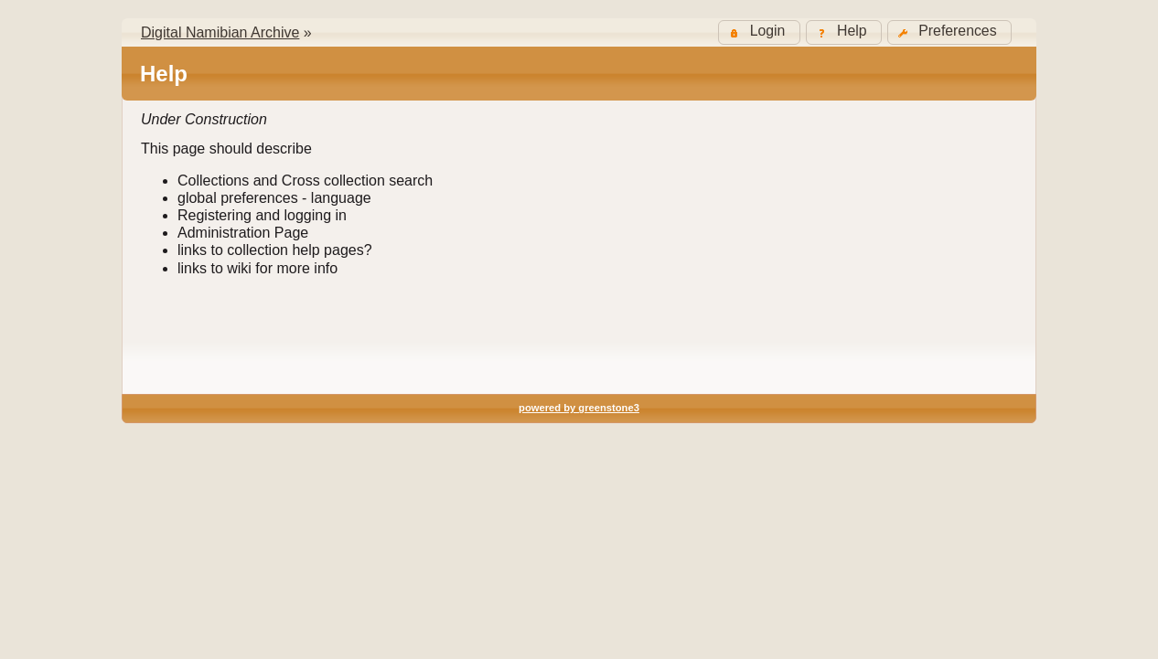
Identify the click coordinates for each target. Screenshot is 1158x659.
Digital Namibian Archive (220, 32)
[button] (949, 32)
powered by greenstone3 (579, 407)
